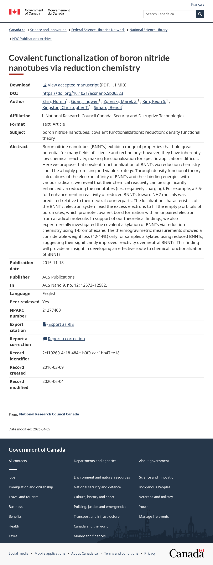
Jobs (12, 477)
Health (14, 526)
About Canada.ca (84, 553)
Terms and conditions (121, 553)
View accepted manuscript (71, 85)
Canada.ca (17, 30)
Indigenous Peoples (154, 487)
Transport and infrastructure (97, 516)
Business (16, 506)
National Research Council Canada (49, 413)
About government (154, 461)
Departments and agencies (95, 461)
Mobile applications (50, 553)
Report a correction (64, 338)
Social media (18, 553)
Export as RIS (58, 324)
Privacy (150, 553)
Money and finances (90, 536)
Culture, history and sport (94, 497)
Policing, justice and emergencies (100, 506)
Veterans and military (156, 497)
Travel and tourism (23, 497)
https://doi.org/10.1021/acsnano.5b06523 (82, 93)
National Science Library (148, 30)
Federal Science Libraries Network (98, 30)
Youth (144, 506)
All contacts (18, 461)
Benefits (15, 516)
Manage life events (154, 516)
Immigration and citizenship (31, 487)
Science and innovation (48, 30)
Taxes (13, 536)
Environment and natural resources (102, 477)
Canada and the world (91, 526)
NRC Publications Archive (32, 38)
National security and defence (97, 487)
